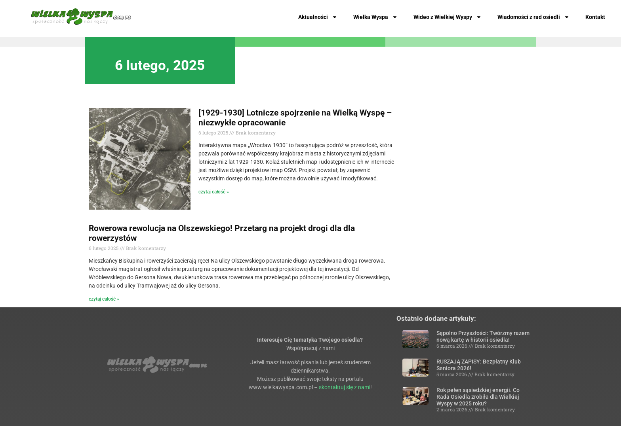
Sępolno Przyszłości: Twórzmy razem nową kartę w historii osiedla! (483, 336)
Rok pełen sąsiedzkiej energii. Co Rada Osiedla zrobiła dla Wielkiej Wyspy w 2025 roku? (478, 397)
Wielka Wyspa (375, 17)
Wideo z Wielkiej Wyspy (447, 17)
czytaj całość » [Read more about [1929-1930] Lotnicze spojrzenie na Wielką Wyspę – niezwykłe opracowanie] (213, 192)
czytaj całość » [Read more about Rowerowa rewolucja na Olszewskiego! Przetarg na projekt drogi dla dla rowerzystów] (104, 299)
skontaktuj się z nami (344, 387)
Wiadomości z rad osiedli (533, 17)
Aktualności (317, 17)
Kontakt (595, 17)
